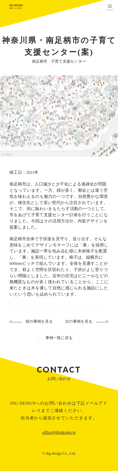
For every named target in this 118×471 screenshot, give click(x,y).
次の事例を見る (78, 321)
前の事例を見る (39, 321)
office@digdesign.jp (59, 432)
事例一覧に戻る (59, 338)
